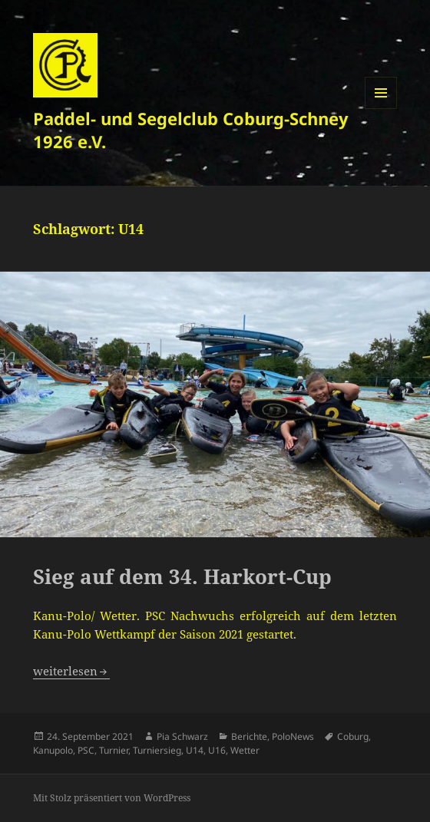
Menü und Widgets (381, 108)
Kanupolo (53, 750)
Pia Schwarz (182, 736)
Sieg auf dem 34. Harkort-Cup (182, 576)
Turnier (113, 750)
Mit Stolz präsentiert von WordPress (111, 797)
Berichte (249, 736)
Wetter (245, 750)
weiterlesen (71, 670)
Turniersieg (157, 750)
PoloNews (293, 736)
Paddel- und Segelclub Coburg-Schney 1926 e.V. (191, 130)
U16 (217, 750)
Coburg (353, 736)
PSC (86, 750)
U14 (194, 750)
